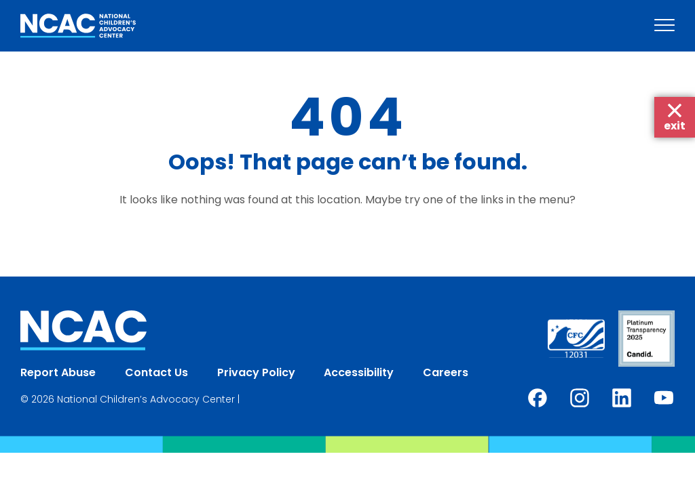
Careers (445, 372)
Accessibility (359, 372)
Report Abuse (58, 372)
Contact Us (156, 372)
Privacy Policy (256, 372)
